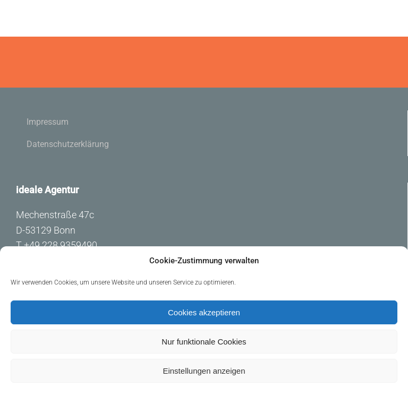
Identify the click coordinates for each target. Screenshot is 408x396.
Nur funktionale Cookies (204, 341)
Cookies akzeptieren (204, 312)
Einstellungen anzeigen (204, 370)
